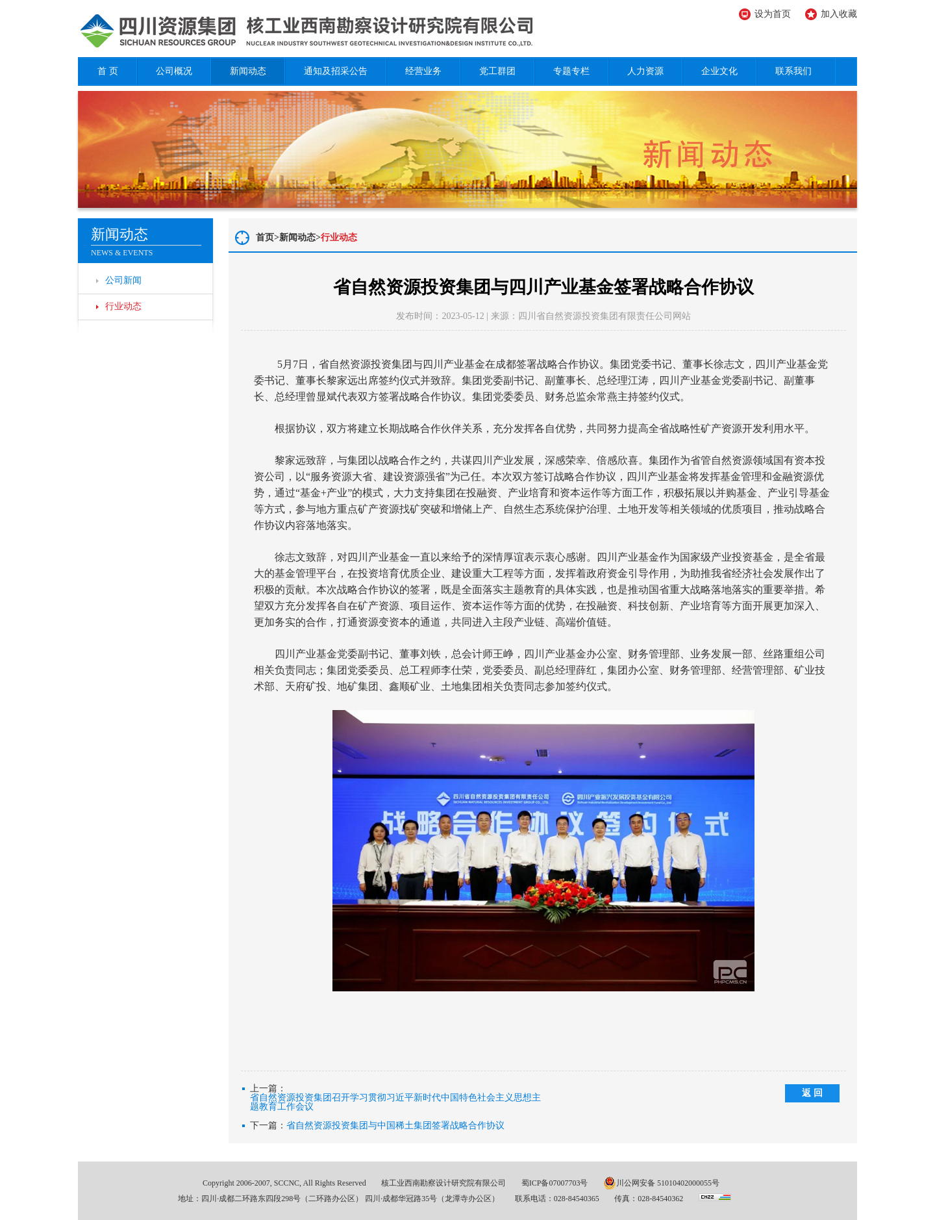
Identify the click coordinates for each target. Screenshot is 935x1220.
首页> (267, 237)
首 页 (107, 71)
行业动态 (123, 306)
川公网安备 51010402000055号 (661, 1182)
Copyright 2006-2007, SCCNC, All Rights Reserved (284, 1183)
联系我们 (793, 71)
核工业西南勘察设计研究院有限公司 (443, 1183)
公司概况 (174, 71)
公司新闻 (123, 280)
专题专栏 (571, 71)
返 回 (812, 1093)
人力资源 (645, 71)
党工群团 (497, 71)
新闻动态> (300, 237)
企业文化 (719, 71)
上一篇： (396, 1098)
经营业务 (423, 71)
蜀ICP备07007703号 (554, 1183)
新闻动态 (248, 71)
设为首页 (772, 14)
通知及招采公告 (336, 71)
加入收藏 (839, 14)
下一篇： (377, 1125)
